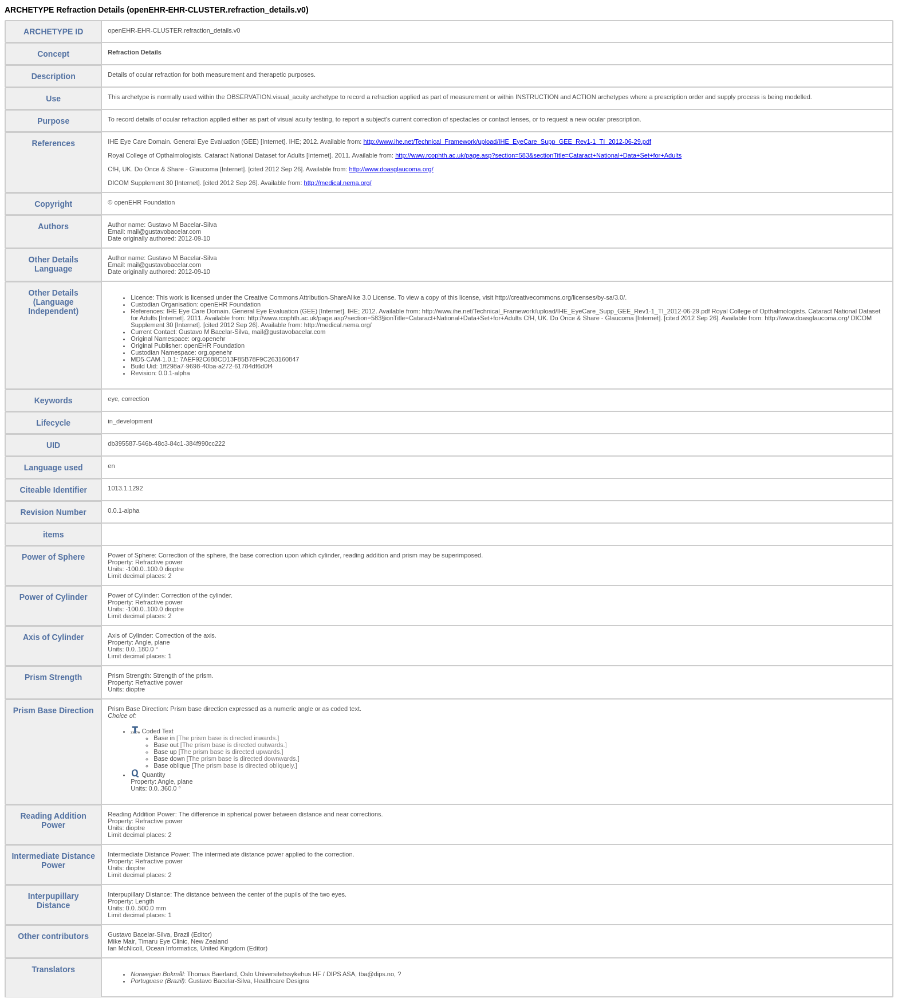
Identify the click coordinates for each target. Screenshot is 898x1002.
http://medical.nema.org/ (338, 182)
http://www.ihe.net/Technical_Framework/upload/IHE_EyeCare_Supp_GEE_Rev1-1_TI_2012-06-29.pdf (507, 141)
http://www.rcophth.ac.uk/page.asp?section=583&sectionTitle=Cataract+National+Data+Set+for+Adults (538, 155)
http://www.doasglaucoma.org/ (391, 169)
